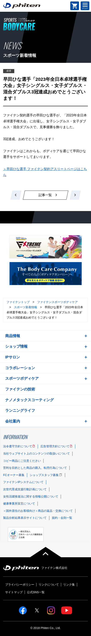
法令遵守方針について (17, 446)
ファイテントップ (18, 302)
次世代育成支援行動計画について (25, 489)
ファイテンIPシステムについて (23, 482)
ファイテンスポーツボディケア (57, 302)
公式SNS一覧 (36, 592)
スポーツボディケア (22, 378)
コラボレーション (20, 368)
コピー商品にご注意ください (22, 460)
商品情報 (12, 336)
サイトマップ (14, 592)
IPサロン (12, 357)
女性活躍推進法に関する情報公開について (30, 496)
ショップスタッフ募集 (44, 475)
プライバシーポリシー (19, 584)
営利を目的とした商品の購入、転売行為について (35, 467)
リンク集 (69, 584)
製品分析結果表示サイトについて (25, 517)
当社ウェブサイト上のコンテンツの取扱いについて (36, 453)
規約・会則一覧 (62, 517)
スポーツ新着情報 (25, 307)
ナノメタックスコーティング (29, 400)
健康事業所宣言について (19, 503)
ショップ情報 (16, 346)
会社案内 (12, 421)
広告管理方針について (54, 446)
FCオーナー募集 (13, 475)
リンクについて (49, 584)
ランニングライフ (20, 410)
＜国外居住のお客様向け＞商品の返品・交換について (38, 510)
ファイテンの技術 (20, 389)
